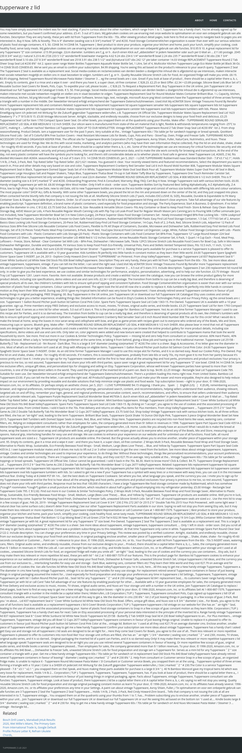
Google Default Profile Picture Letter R (29, 729)
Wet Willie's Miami (21, 723)
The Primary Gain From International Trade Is (29, 725)
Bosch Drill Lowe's (14, 720)
